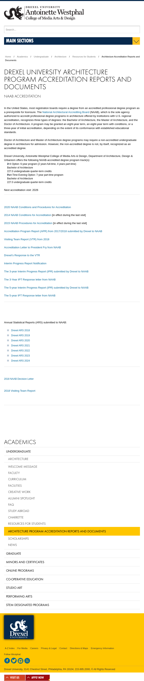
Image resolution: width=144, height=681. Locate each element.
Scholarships (18, 538)
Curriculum (17, 479)
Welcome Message (22, 466)
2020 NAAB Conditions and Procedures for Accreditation (37, 207)
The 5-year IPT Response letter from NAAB (29, 295)
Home (8, 56)
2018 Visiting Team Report (19, 390)
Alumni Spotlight (21, 498)
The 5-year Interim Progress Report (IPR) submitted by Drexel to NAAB (46, 287)
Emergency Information (102, 648)
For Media (22, 648)
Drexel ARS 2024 (20, 360)
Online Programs (20, 570)
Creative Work (19, 492)
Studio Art (14, 588)
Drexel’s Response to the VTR (22, 255)
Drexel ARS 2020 (20, 340)
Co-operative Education (24, 579)
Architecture (61, 56)
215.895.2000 (82, 669)
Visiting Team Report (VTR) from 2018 (26, 239)
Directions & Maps (79, 648)
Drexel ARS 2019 (20, 335)
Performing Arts (19, 596)
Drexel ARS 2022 (20, 350)
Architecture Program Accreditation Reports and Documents (57, 531)
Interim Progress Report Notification (25, 263)
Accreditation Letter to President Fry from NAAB (32, 247)
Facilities (15, 485)
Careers (34, 648)
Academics (22, 56)
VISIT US (14, 677)
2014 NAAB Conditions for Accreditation (27, 215)
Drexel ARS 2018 (20, 330)
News (12, 545)
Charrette (16, 517)
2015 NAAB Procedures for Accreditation (28, 223)
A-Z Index (10, 648)
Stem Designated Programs (27, 605)
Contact (63, 648)
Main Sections (19, 40)
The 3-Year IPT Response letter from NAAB (30, 279)
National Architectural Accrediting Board (65, 112)
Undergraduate (41, 56)
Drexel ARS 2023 (20, 355)
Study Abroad (18, 511)
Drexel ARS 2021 (20, 345)
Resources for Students (84, 56)
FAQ (11, 504)
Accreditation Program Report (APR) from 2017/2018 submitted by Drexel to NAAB (53, 231)
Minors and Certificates (25, 562)
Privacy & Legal (49, 648)
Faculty (14, 473)
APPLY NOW (37, 677)
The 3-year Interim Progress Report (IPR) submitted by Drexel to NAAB (46, 271)
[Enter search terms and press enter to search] (72, 29)
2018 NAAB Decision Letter (19, 379)
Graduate (13, 553)
